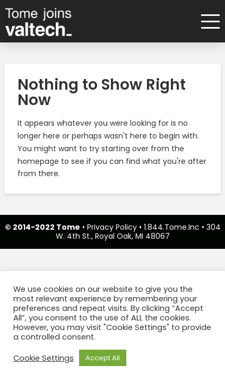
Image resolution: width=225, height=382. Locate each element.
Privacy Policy (112, 227)
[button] (207, 21)
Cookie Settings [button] (43, 358)
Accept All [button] (102, 358)
